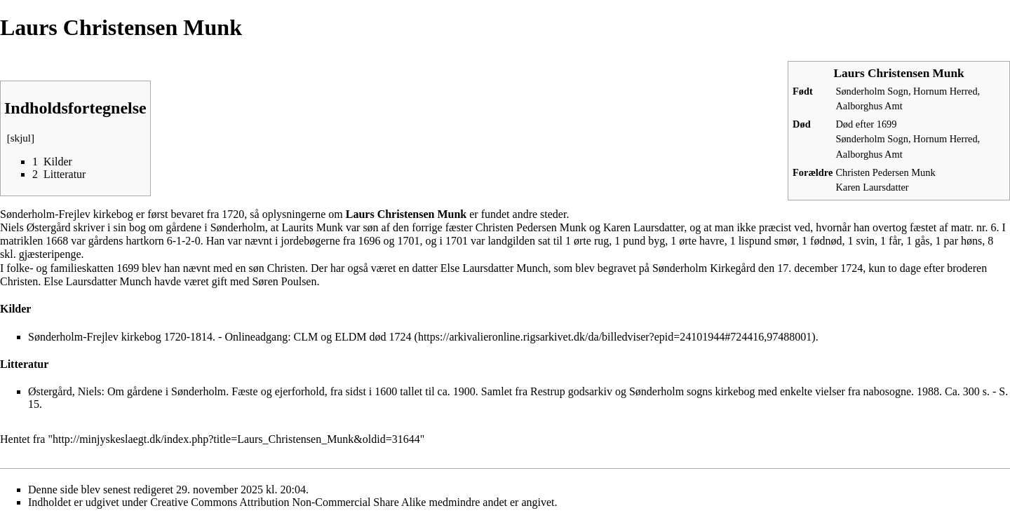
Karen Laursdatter (871, 187)
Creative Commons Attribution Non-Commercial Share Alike (288, 502)
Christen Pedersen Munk (885, 172)
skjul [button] (21, 138)
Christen (286, 268)
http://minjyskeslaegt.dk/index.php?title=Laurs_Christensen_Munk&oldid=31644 (236, 439)
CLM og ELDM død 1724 (353, 337)
